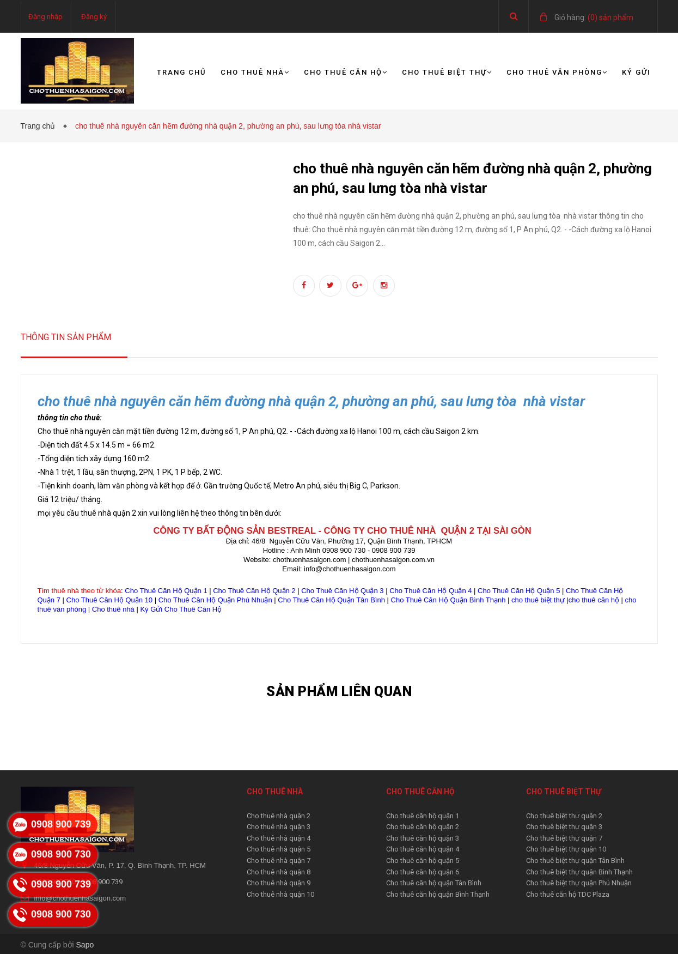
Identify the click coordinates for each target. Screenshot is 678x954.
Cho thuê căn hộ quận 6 (422, 872)
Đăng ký (94, 17)
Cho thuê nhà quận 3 (278, 827)
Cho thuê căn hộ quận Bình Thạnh (438, 894)
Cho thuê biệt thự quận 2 (564, 816)
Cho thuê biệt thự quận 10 (566, 849)
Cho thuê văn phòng (557, 72)
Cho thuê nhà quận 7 (278, 860)
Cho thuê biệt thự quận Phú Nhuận (579, 883)
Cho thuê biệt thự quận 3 (564, 827)
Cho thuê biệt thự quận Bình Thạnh (579, 872)
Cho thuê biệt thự (447, 72)
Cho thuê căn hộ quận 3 (422, 838)
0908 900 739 (102, 882)
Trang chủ (181, 72)
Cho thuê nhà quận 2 (278, 816)
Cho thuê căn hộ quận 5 (422, 860)
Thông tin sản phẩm (66, 337)
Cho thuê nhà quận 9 (278, 883)
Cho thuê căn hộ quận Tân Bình (433, 883)
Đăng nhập (45, 17)
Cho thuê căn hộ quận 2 (422, 827)
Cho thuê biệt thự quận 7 (564, 838)
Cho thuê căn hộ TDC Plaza (567, 894)
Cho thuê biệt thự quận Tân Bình (575, 860)
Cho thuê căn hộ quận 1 (422, 816)
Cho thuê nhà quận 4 (278, 838)
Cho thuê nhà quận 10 (280, 894)
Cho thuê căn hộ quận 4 (422, 849)
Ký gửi (636, 72)
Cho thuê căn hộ (346, 72)
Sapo (85, 944)
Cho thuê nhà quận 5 (278, 849)
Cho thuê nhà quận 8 (278, 872)
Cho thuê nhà (255, 72)
